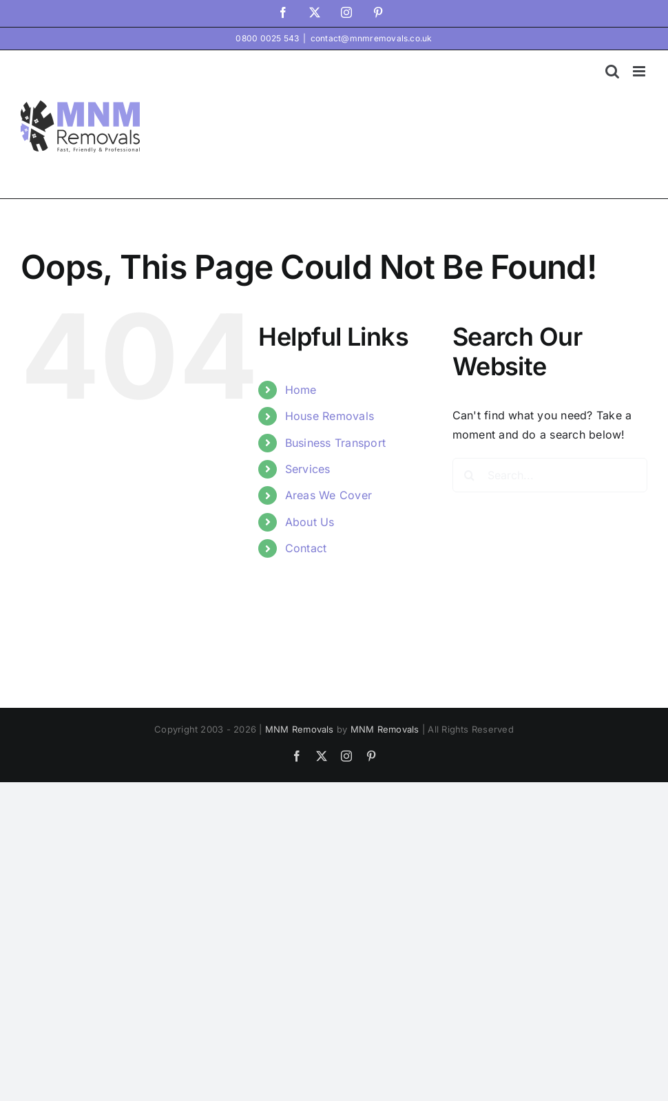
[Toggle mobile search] (612, 71)
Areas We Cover (328, 495)
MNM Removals (299, 729)
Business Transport (335, 443)
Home (301, 390)
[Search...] (549, 475)
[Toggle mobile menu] (640, 71)
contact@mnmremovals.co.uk (371, 38)
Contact (306, 548)
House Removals (329, 416)
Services (308, 469)
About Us (310, 522)
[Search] (469, 475)
